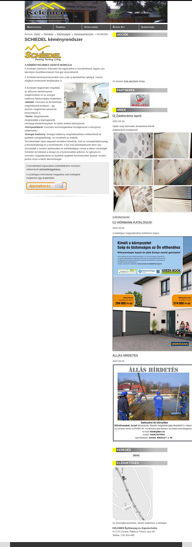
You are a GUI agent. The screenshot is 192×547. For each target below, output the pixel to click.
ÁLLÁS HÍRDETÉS (125, 355)
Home (37, 34)
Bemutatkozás (38, 27)
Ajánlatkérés (91, 27)
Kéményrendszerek (83, 34)
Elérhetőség (147, 27)
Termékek (66, 27)
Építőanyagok (63, 34)
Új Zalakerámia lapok (127, 115)
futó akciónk (131, 81)
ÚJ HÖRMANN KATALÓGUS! (132, 222)
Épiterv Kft (123, 27)
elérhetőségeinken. (50, 169)
